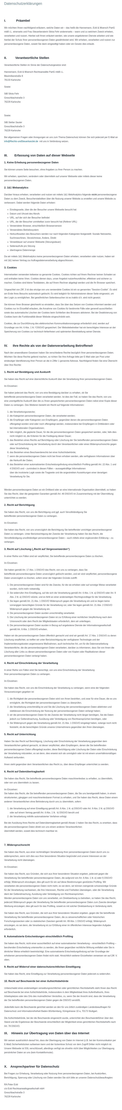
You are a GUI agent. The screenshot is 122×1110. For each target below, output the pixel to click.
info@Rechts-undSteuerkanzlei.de (21, 141)
